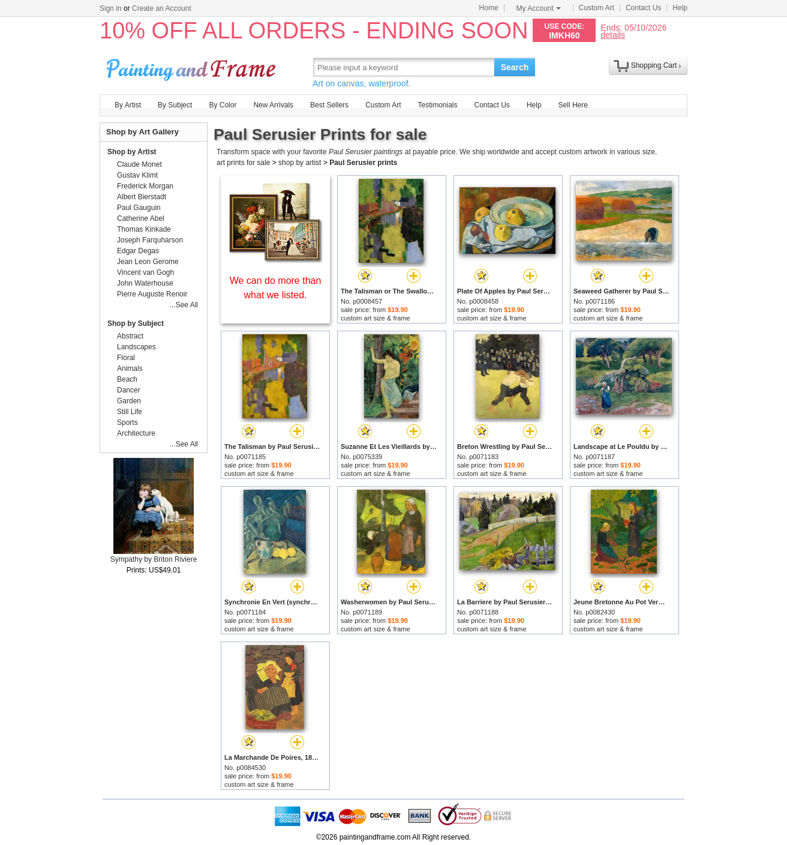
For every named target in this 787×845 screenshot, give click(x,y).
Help (679, 8)
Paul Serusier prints (363, 162)
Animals (130, 368)
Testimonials (437, 105)
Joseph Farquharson (150, 240)
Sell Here (573, 105)
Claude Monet (139, 164)
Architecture (136, 433)
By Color (222, 105)
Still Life (129, 411)
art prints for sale (243, 162)
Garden (129, 401)
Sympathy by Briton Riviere (153, 559)
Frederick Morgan (145, 186)
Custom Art (596, 8)
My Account (538, 8)
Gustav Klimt (137, 175)
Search (515, 67)
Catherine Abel (140, 218)
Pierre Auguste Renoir (152, 294)
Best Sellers (329, 105)
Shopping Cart (654, 65)
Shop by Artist (132, 152)
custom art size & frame (375, 318)
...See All (184, 305)
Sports (127, 422)
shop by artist (299, 162)
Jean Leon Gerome (148, 261)
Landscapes (136, 347)
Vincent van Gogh (145, 272)
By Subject (175, 105)
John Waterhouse (145, 283)
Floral (126, 357)
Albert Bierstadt (141, 197)
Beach (127, 379)
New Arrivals (273, 105)
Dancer (128, 390)
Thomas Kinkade (144, 229)
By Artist (128, 105)
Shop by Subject (135, 323)
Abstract (130, 336)
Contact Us (643, 8)
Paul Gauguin (139, 207)
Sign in (111, 8)
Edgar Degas (138, 251)
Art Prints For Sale (193, 66)
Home (488, 8)
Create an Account (161, 8)
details (612, 34)
